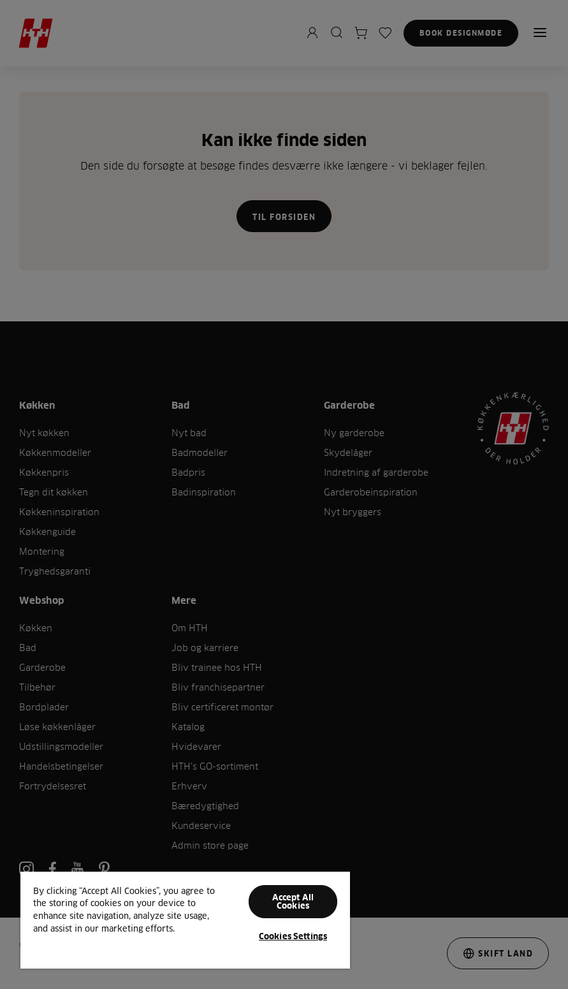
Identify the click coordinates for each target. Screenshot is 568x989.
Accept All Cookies (293, 901)
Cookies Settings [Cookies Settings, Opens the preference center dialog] (293, 936)
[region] (185, 919)
